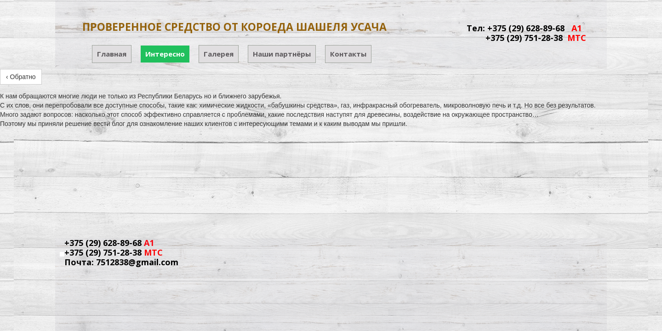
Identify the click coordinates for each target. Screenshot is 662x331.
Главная (111, 53)
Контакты (348, 53)
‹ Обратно (21, 76)
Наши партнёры (282, 53)
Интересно (165, 53)
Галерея (219, 53)
